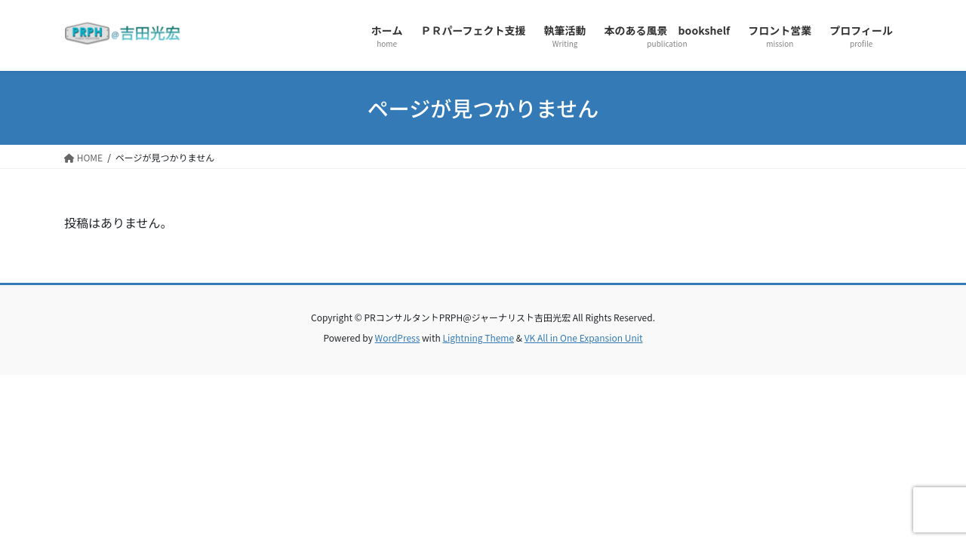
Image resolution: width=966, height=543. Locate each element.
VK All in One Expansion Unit (584, 337)
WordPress (397, 337)
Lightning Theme (478, 337)
